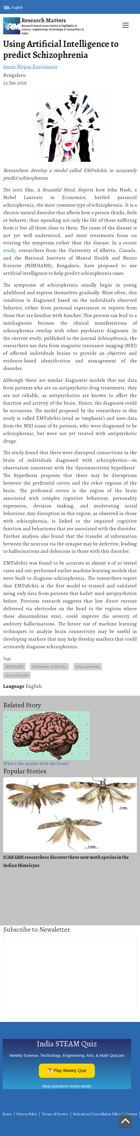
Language (13, 686)
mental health (17, 675)
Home (7, 1114)
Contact (131, 1114)
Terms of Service (55, 1114)
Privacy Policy (27, 1114)
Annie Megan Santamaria (30, 66)
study (9, 250)
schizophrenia (88, 666)
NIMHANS (14, 666)
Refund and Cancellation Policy (97, 1114)
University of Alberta (49, 666)
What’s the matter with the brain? (36, 763)
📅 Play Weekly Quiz (67, 1070)
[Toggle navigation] (70, 37)
